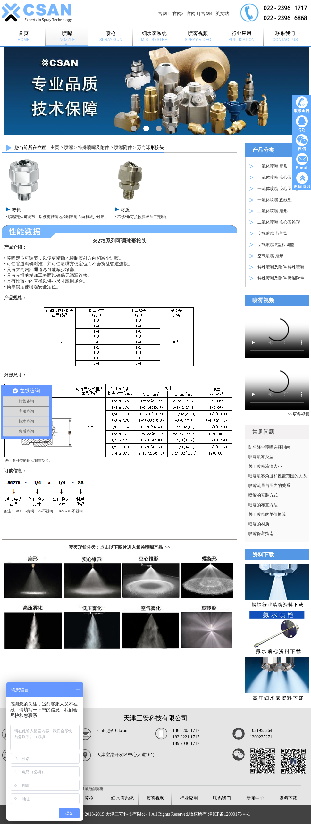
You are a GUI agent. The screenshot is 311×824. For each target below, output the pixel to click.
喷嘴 (68, 147)
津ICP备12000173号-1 (229, 814)
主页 (54, 147)
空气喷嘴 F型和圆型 (275, 244)
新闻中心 (255, 798)
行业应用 (189, 798)
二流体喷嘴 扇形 (272, 211)
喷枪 (89, 798)
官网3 (192, 13)
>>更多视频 (298, 414)
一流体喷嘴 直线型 (274, 199)
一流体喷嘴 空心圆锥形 (278, 188)
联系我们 (222, 798)
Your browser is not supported (277, 333)
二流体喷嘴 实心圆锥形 (278, 222)
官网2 (178, 13)
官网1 (163, 13)
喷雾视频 (155, 798)
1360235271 (261, 737)
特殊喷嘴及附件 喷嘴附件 (280, 278)
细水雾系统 (122, 798)
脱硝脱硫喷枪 (91, 788)
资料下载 (288, 798)
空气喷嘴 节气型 (272, 233)
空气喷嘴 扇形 (270, 255)
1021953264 (261, 730)
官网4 (206, 13)
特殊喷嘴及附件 (93, 147)
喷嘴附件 (123, 147)
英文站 (222, 13)
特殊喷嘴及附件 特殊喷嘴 (280, 267)
